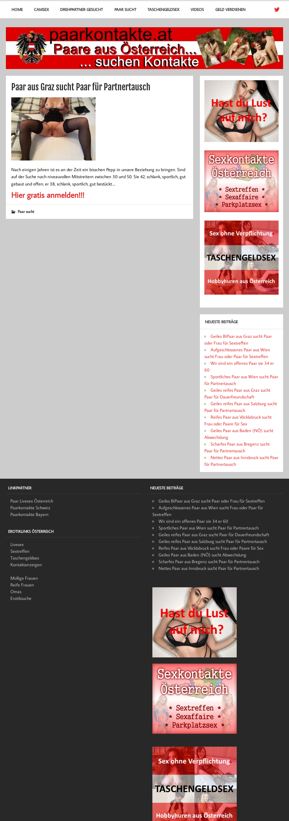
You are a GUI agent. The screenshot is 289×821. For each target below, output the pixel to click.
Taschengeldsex (163, 9)
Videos (197, 9)
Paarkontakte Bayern (29, 514)
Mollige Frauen (24, 578)
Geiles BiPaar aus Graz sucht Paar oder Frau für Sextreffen (212, 501)
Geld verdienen (230, 9)
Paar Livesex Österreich (31, 501)
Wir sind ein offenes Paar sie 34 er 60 (193, 521)
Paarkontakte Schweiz (30, 507)
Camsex (41, 9)
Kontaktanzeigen (26, 564)
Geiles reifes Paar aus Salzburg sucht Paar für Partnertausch (213, 541)
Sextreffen (20, 551)
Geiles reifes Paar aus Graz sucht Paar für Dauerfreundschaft (214, 534)
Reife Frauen (22, 585)
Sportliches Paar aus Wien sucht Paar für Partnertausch (209, 528)
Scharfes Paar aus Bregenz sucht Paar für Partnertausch (209, 561)
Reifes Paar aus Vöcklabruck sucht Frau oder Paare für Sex (211, 548)
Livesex (17, 544)
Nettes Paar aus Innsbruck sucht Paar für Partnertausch (209, 568)
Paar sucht (125, 9)
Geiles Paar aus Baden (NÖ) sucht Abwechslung (202, 555)
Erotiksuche (20, 598)
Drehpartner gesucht (81, 9)
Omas (15, 591)
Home (17, 9)
